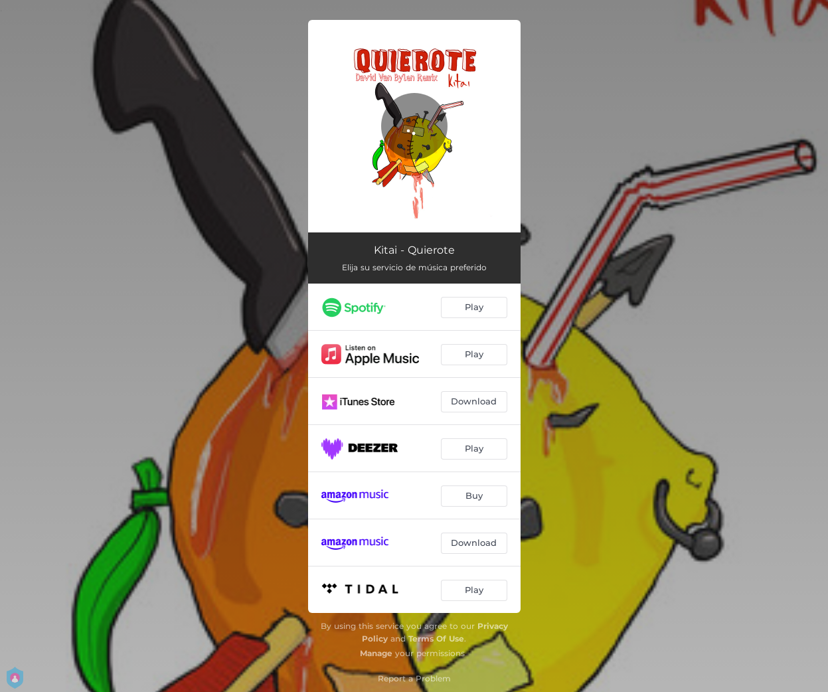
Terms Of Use (436, 639)
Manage (376, 653)
